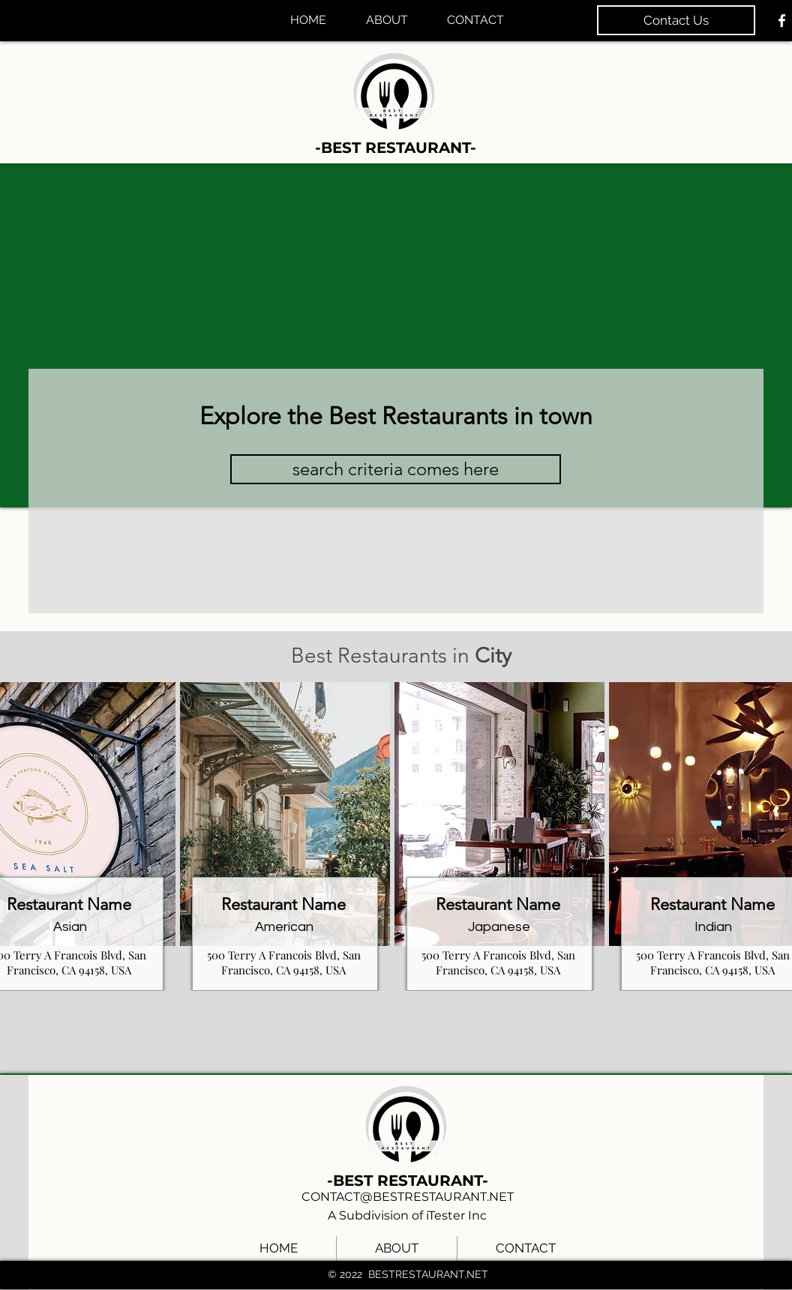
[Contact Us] (676, 20)
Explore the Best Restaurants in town (396, 416)
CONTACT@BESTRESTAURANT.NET (408, 1197)
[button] (395, 469)
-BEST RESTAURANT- (395, 148)
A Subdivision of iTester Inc (407, 1215)
